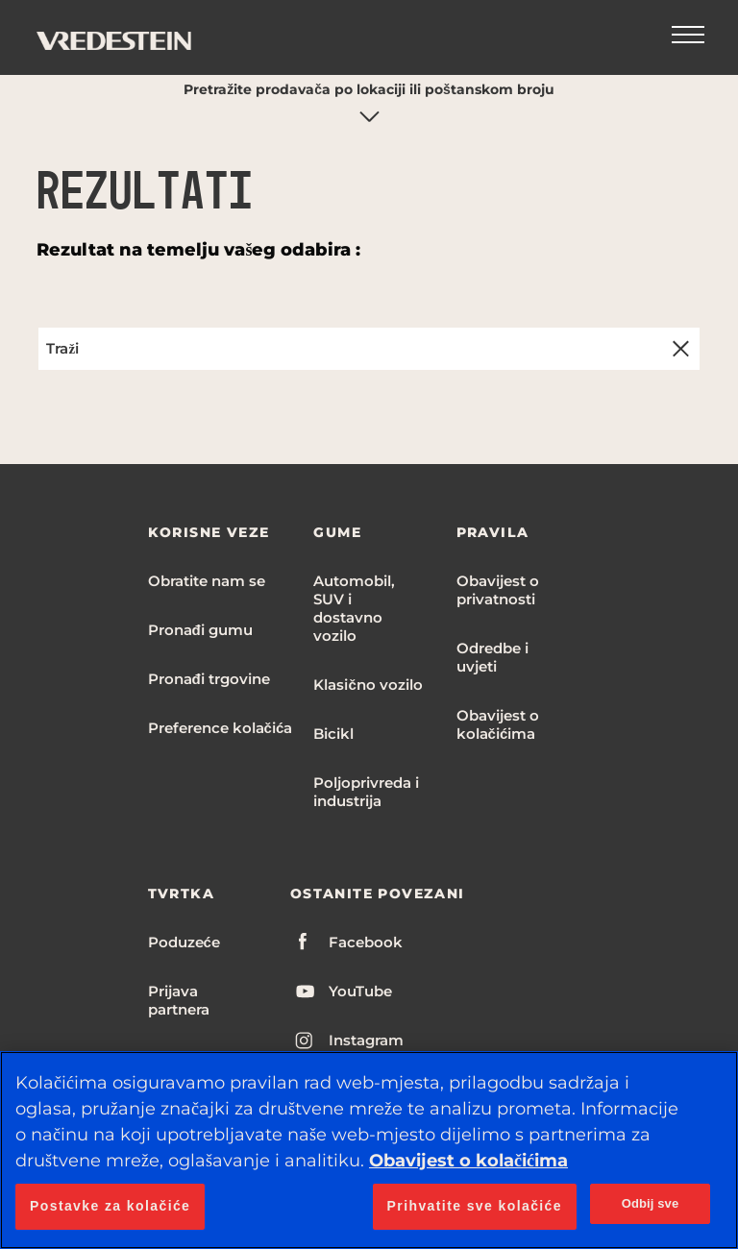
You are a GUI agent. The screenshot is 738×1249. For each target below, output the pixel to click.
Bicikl (333, 733)
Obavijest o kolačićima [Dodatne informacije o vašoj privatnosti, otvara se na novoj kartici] (468, 1160)
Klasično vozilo (367, 684)
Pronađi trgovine (209, 679)
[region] (369, 1150)
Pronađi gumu (200, 630)
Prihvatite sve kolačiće (474, 1205)
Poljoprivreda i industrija (366, 791)
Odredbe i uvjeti (492, 657)
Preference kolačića (220, 728)
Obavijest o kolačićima (497, 724)
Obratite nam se (206, 581)
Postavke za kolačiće (110, 1205)
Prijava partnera (178, 1000)
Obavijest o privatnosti (497, 590)
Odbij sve (650, 1203)
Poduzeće (184, 942)
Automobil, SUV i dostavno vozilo (354, 608)
